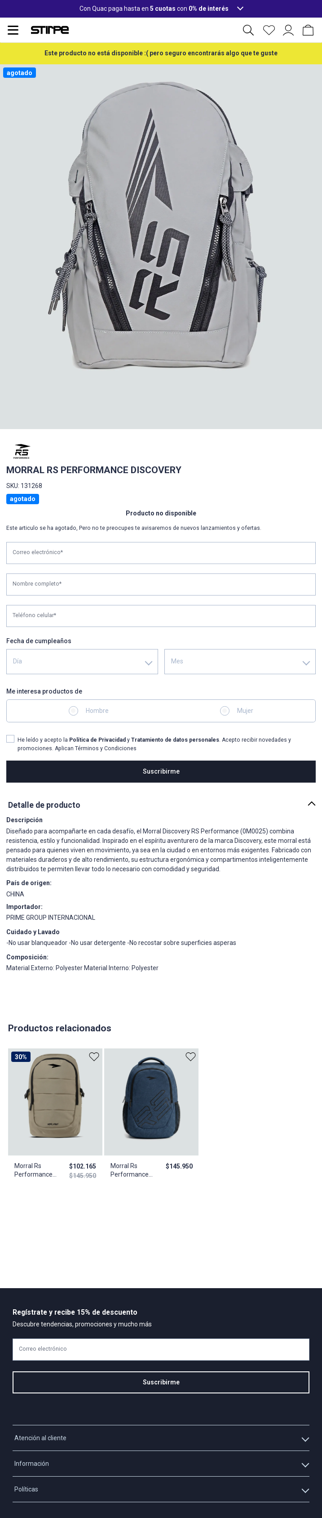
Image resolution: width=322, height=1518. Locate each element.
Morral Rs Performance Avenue (33, 1170)
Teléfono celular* (34, 615)
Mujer (245, 710)
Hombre (97, 710)
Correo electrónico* (38, 552)
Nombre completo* (37, 584)
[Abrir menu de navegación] (13, 30)
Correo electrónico (43, 1349)
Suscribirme (161, 771)
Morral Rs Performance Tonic (129, 1170)
